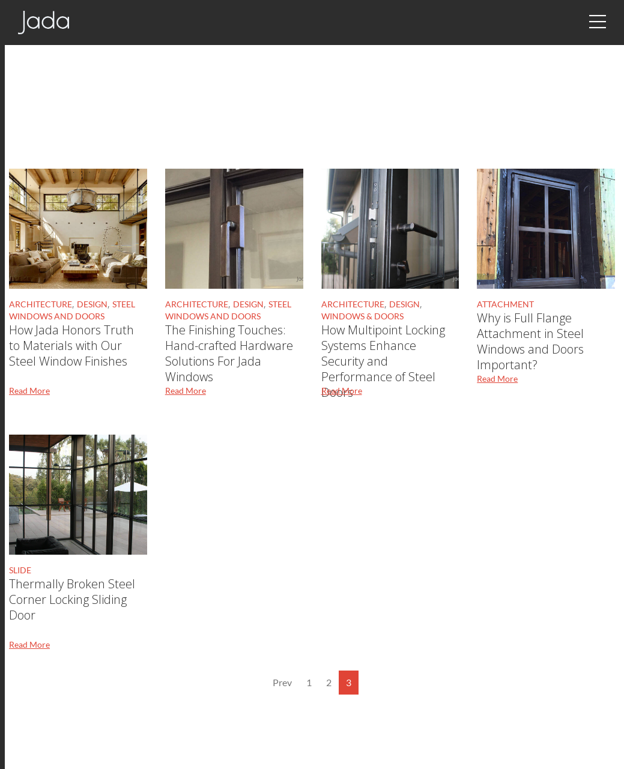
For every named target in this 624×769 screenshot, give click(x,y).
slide (20, 570)
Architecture (40, 304)
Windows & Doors (362, 316)
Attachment (505, 304)
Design (92, 304)
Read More (29, 390)
